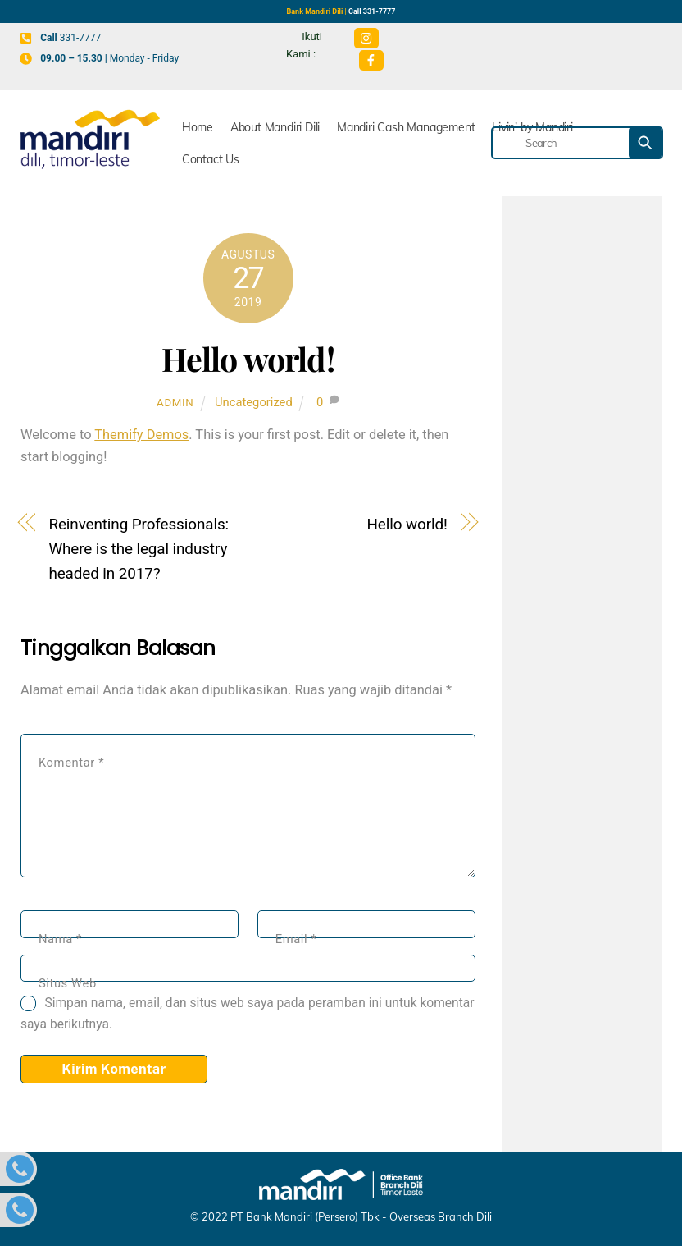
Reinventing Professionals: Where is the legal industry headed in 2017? (138, 549)
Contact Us (210, 159)
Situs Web (68, 983)
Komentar (71, 762)
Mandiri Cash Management (406, 127)
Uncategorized (254, 402)
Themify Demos (141, 434)
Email (296, 939)
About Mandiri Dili (275, 127)
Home (197, 127)
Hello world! (247, 358)
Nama (60, 939)
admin (175, 402)
